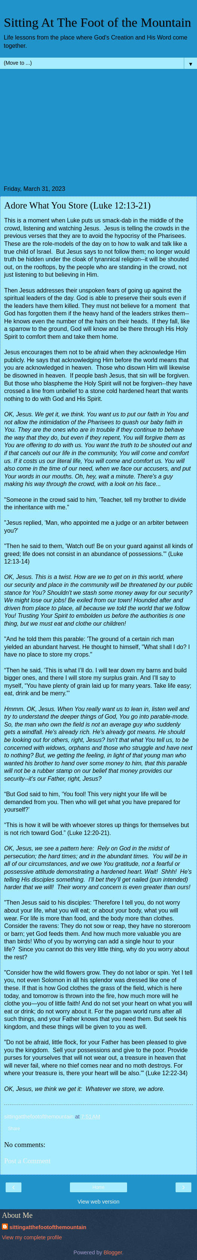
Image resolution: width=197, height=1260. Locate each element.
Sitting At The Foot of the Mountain (97, 22)
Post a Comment (27, 1161)
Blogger (113, 1252)
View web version (98, 1202)
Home (98, 1187)
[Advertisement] (98, 129)
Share (14, 1128)
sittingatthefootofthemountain (47, 1227)
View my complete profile (32, 1237)
